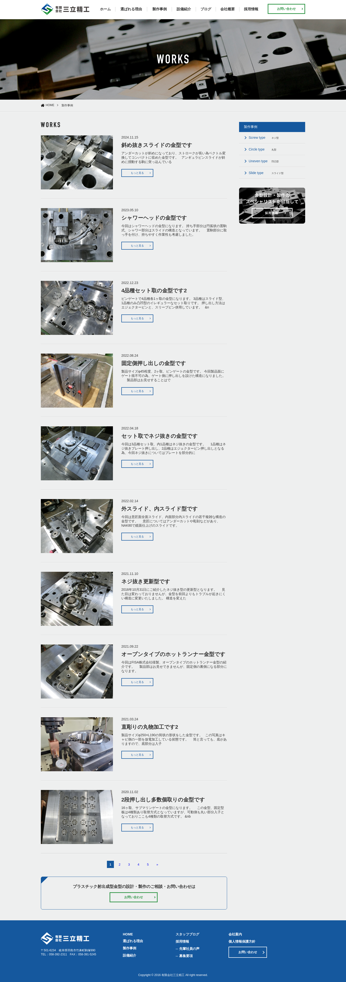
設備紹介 (184, 9)
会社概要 (227, 9)
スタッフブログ (187, 934)
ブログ (205, 9)
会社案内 (235, 934)
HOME (50, 105)
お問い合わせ (286, 9)
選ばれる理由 (131, 9)
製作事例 (159, 9)
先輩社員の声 (189, 949)
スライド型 (266, 173)
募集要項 (186, 956)
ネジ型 (264, 137)
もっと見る (137, 172)
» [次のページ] (157, 864)
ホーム (105, 9)
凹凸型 (264, 161)
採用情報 (251, 9)
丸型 (262, 149)
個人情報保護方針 (242, 941)
